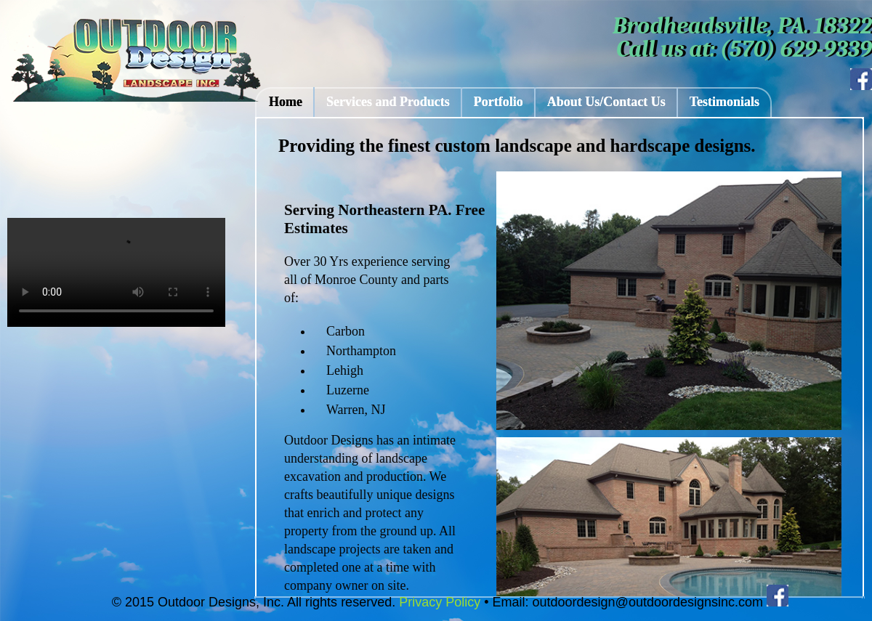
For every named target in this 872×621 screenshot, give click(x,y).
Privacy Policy (437, 602)
